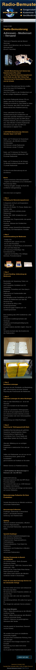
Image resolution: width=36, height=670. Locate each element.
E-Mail (10, 26)
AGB (23, 664)
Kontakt (19, 664)
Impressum (14, 664)
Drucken (6, 26)
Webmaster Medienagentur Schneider (14, 668)
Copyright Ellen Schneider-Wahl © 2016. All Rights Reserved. (18, 666)
